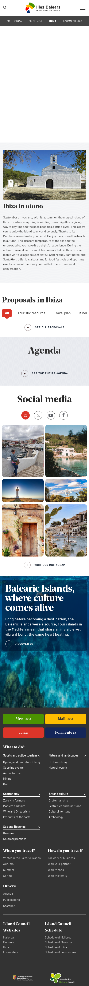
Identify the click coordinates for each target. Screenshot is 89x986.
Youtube (50, 415)
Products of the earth (17, 817)
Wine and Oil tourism (16, 811)
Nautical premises (14, 839)
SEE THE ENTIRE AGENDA (50, 373)
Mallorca (8, 937)
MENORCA (35, 21)
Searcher (9, 906)
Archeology (56, 817)
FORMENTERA (72, 21)
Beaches (8, 833)
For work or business (61, 858)
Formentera (10, 952)
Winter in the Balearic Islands (22, 858)
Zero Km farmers (14, 800)
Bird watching (58, 762)
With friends (56, 869)
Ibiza (6, 947)
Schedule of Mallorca (58, 937)
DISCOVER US (24, 643)
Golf (5, 784)
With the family (57, 875)
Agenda (8, 893)
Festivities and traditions (65, 806)
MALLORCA (14, 21)
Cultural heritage (59, 811)
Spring (7, 875)
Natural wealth (58, 767)
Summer (8, 869)
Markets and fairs (14, 806)
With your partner (59, 864)
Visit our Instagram (49, 564)
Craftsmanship (58, 800)
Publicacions (11, 899)
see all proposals (50, 327)
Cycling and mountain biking (21, 762)
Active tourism (12, 773)
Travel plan (62, 313)
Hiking (7, 778)
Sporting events (13, 767)
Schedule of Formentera (60, 952)
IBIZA (53, 21)
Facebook (62, 415)
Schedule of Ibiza (56, 947)
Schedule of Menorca (58, 942)
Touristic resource (31, 313)
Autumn (8, 864)
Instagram (24, 415)
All (7, 313)
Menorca (8, 942)
